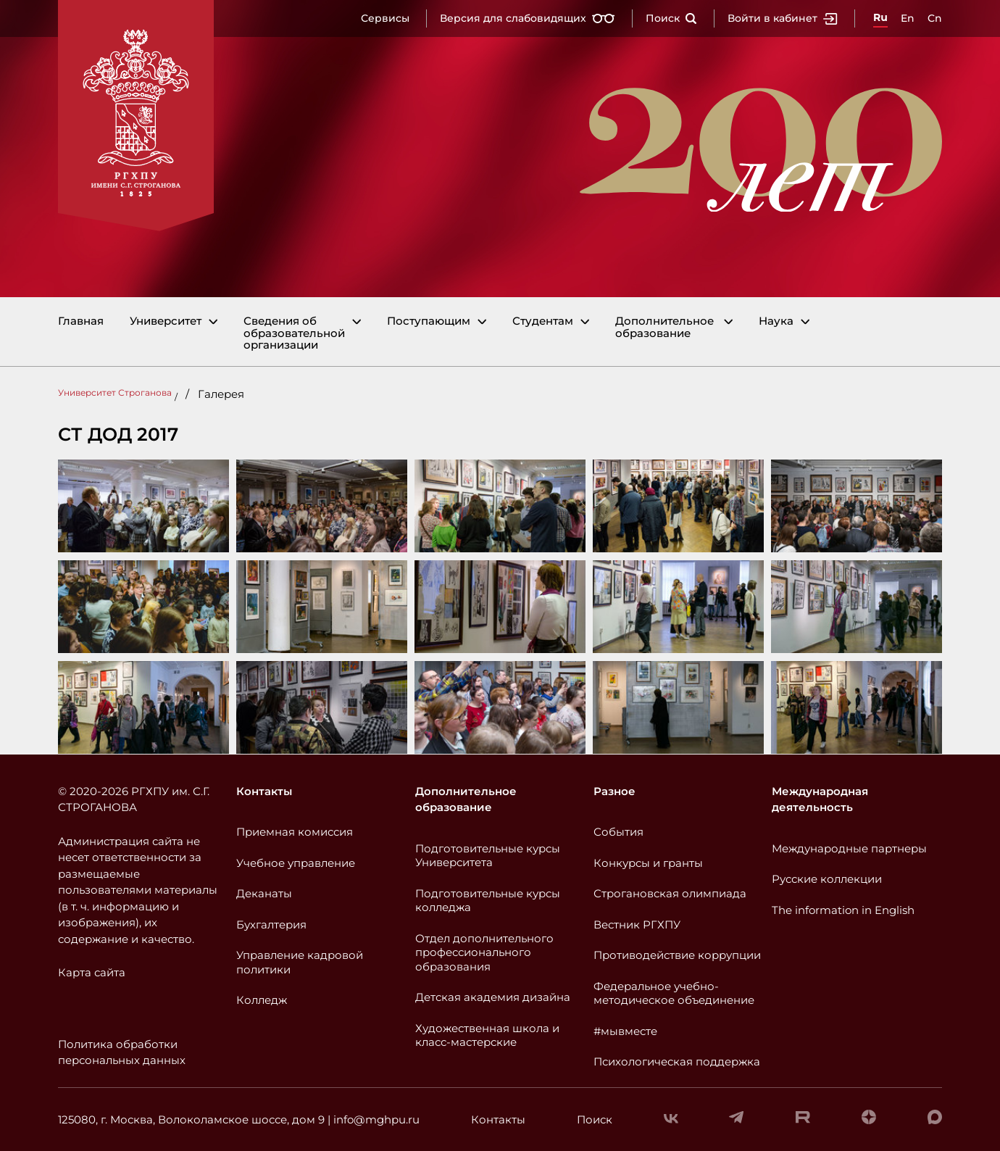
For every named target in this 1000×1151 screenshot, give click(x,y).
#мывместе (625, 1031)
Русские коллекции (827, 879)
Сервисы (385, 18)
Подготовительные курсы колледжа (487, 900)
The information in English (843, 910)
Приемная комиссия (294, 832)
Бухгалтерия (271, 924)
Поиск (671, 18)
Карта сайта (91, 972)
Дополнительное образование (664, 327)
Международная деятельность (820, 799)
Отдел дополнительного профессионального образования (484, 952)
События (618, 832)
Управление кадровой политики (299, 962)
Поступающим (428, 321)
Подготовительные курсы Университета (487, 856)
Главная (81, 321)
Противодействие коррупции (677, 955)
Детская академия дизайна (492, 997)
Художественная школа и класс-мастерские (487, 1035)
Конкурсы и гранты (648, 863)
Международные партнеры (849, 848)
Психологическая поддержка (676, 1061)
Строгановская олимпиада (669, 893)
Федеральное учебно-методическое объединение (673, 993)
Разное (614, 791)
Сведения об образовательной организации (294, 333)
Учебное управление (295, 863)
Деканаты (264, 893)
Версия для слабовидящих (527, 18)
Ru (880, 17)
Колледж (261, 1000)
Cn (935, 18)
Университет (165, 321)
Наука (776, 321)
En (907, 18)
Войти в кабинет (783, 18)
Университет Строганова (115, 392)
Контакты (264, 791)
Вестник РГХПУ (636, 924)
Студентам (542, 321)
